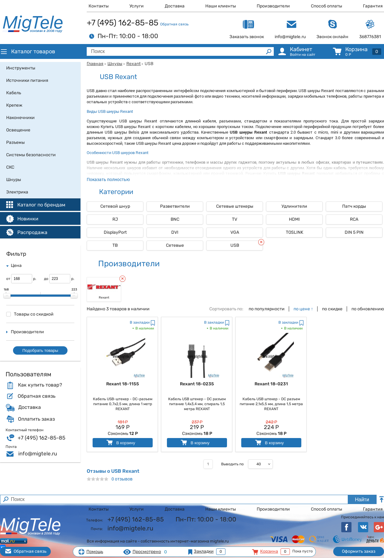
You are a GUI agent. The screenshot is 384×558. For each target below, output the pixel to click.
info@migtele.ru (37, 453)
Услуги (136, 6)
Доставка (175, 6)
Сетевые (175, 245)
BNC (175, 219)
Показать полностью (108, 179)
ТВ (115, 245)
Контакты (99, 6)
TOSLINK (294, 232)
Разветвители (175, 206)
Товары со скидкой (30, 314)
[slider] (7, 296)
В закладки (140, 322)
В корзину (120, 442)
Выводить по (232, 464)
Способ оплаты (326, 6)
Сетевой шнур (115, 206)
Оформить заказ (358, 551)
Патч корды (354, 206)
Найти (362, 499)
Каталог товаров (27, 51)
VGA (234, 232)
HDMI (294, 219)
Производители (273, 6)
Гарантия (373, 6)
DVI (174, 232)
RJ (115, 219)
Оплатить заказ (36, 419)
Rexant (133, 63)
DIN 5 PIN (354, 232)
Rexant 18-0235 (197, 384)
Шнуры (114, 63)
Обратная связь (174, 24)
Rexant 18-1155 (122, 384)
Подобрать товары (40, 350)
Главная (95, 63)
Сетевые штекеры (234, 206)
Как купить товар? (40, 385)
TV (234, 219)
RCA (354, 219)
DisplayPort (115, 232)
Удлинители (294, 206)
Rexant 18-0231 (271, 384)
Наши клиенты (220, 6)
